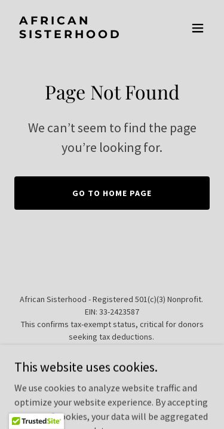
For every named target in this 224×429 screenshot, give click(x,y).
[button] (198, 28)
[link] (82, 35)
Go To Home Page (112, 193)
